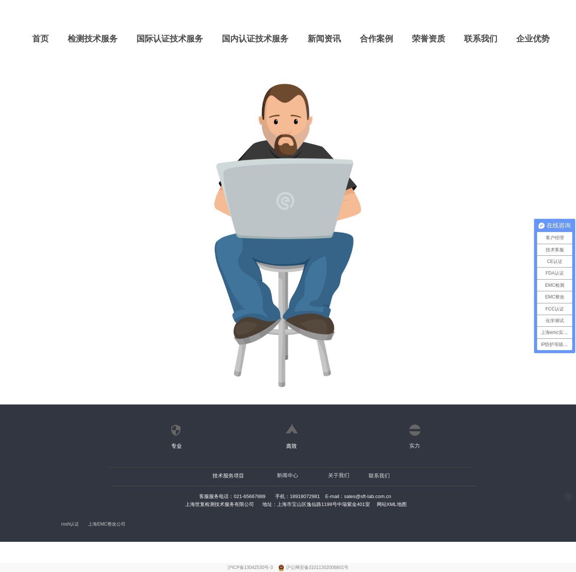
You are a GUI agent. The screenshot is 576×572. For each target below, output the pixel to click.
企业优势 (533, 38)
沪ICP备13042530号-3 (251, 567)
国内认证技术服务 (255, 38)
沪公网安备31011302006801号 (317, 567)
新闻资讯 (324, 38)
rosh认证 (70, 524)
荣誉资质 (428, 38)
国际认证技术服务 (169, 38)
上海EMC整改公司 (106, 524)
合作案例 (376, 38)
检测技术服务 (93, 38)
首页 (40, 38)
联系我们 (480, 38)
